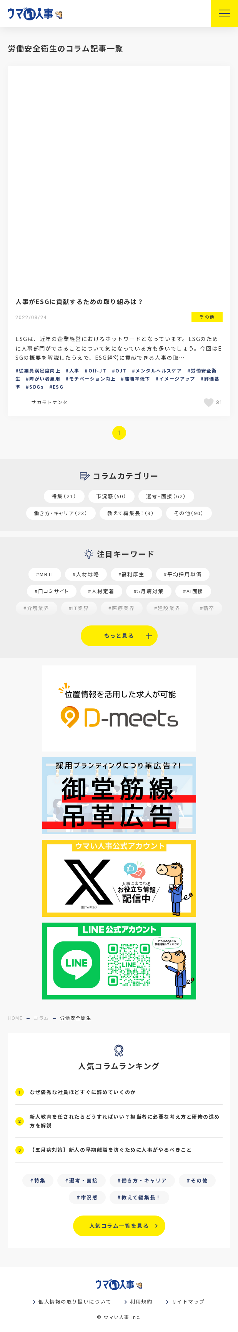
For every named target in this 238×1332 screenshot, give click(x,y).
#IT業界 (79, 608)
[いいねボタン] (210, 402)
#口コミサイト (52, 591)
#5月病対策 (149, 591)
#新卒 (207, 608)
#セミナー (52, 625)
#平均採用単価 (183, 574)
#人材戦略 (86, 574)
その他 (199, 1180)
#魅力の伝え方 (103, 625)
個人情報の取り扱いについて (74, 1301)
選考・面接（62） (166, 496)
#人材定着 (101, 591)
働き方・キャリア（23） (61, 513)
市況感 (89, 1197)
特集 (40, 1180)
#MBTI (44, 574)
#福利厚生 (131, 574)
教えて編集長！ (141, 1197)
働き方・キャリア (144, 1180)
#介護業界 (36, 608)
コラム (41, 1017)
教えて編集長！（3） (131, 513)
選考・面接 (83, 1180)
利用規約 (141, 1301)
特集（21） (64, 496)
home (15, 1017)
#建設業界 (167, 608)
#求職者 (151, 625)
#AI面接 (193, 591)
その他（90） (189, 513)
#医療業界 (121, 608)
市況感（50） (111, 496)
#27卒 (189, 625)
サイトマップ (188, 1301)
